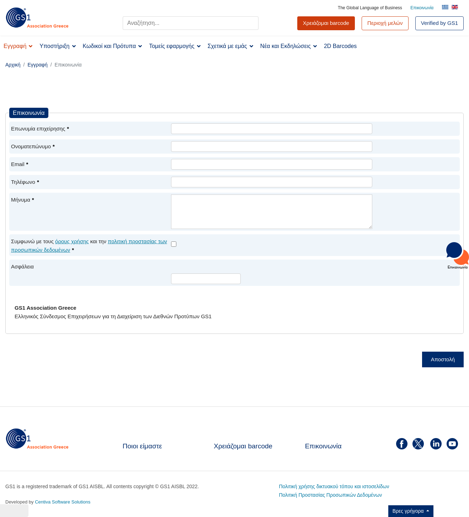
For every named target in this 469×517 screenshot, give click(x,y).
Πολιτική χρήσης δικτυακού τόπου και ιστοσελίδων (334, 486)
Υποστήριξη (54, 46)
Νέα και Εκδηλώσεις (285, 46)
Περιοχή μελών (385, 23)
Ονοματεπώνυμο (33, 146)
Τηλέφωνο (25, 182)
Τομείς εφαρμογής (171, 46)
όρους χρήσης (72, 241)
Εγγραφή (15, 46)
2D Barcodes (340, 46)
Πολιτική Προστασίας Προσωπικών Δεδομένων (330, 495)
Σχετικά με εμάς (227, 46)
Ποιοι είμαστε (142, 446)
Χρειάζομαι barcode (243, 446)
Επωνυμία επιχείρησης (40, 129)
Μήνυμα (22, 200)
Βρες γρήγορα (409, 511)
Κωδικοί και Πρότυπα (109, 46)
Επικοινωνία (421, 7)
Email (19, 164)
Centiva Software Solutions (62, 502)
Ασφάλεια (22, 266)
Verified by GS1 (439, 23)
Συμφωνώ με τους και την (89, 245)
